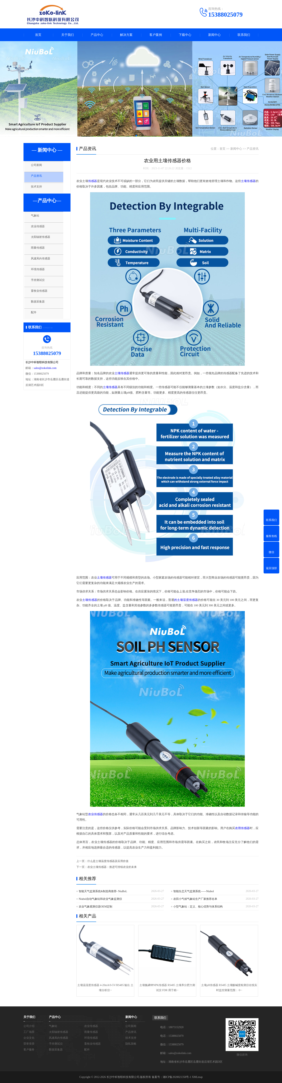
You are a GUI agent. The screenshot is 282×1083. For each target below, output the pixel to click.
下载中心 (185, 34)
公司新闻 (38, 166)
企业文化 (29, 1037)
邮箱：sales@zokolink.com (175, 1053)
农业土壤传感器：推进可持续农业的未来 (112, 867)
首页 (38, 34)
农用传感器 (242, 828)
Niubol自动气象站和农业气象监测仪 (100, 898)
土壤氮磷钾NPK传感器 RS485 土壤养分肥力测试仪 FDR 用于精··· (167, 988)
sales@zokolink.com (45, 378)
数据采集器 (40, 312)
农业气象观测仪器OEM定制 (95, 906)
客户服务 (29, 1049)
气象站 (37, 219)
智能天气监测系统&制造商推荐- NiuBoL (103, 891)
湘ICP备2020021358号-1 (177, 1077)
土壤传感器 (248, 181)
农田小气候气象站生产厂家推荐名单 (195, 898)
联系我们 (244, 34)
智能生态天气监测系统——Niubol (193, 891)
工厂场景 (29, 1031)
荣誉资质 (29, 1043)
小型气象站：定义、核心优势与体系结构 (198, 906)
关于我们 (67, 34)
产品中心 (97, 34)
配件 (36, 323)
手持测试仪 (40, 289)
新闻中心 (214, 34)
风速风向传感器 (43, 266)
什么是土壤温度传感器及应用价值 (107, 861)
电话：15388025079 (171, 1035)
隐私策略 (130, 1043)
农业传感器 (40, 231)
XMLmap (197, 1077)
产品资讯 (38, 178)
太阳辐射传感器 (43, 242)
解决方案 (126, 34)
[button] (136, 135)
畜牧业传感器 (41, 300)
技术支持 (38, 190)
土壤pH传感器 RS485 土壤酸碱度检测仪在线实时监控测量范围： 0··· (229, 988)
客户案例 (155, 34)
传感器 (92, 181)
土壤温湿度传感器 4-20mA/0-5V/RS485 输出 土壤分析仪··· (105, 988)
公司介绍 (29, 1026)
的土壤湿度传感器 (186, 599)
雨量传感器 (40, 254)
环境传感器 (40, 277)
